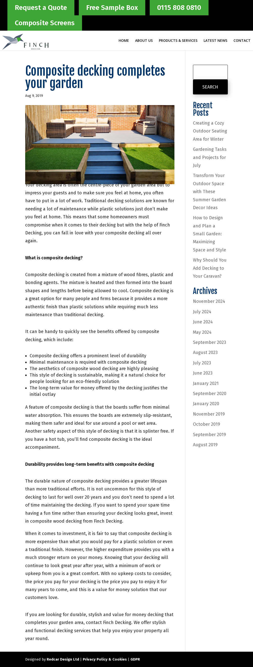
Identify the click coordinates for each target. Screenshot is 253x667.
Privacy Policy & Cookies (105, 659)
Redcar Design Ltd (63, 659)
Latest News (215, 41)
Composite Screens (45, 23)
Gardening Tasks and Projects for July (210, 157)
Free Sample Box (112, 7)
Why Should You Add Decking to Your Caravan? (210, 268)
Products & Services (178, 41)
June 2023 (202, 373)
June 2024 (203, 322)
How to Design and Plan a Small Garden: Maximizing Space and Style (209, 234)
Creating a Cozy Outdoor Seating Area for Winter (210, 131)
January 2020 (206, 403)
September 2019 (209, 434)
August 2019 (205, 444)
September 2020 (209, 393)
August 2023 (205, 352)
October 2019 (206, 424)
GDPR (135, 659)
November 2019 (209, 414)
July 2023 (202, 363)
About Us (144, 41)
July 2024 (202, 311)
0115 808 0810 (179, 7)
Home (124, 41)
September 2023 (209, 342)
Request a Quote (41, 7)
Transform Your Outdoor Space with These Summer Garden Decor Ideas (209, 191)
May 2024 (202, 332)
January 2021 (206, 383)
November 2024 (209, 301)
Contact (242, 41)
